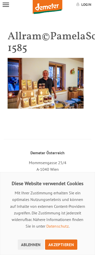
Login (84, 4)
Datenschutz (57, 226)
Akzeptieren (61, 244)
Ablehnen (31, 244)
